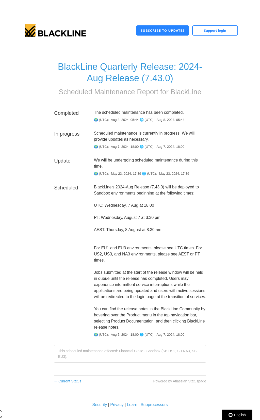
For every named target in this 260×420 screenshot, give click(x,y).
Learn (132, 404)
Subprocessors (154, 404)
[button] (162, 30)
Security (99, 404)
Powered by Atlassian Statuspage (179, 381)
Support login (215, 30)
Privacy (116, 404)
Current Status (67, 381)
